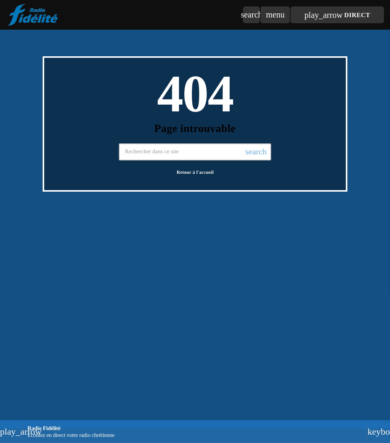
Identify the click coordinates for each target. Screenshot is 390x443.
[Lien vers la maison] (33, 15)
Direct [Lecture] (337, 15)
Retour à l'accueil (195, 172)
